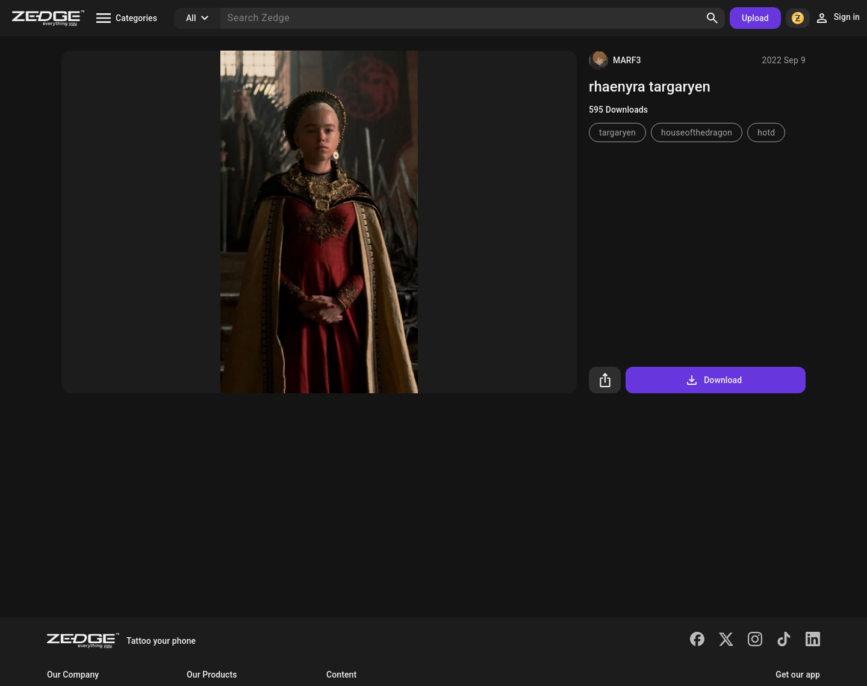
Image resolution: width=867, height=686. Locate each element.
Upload (755, 18)
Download (713, 380)
